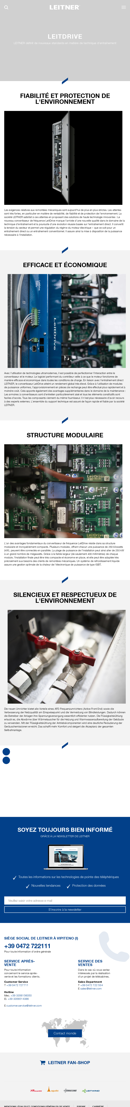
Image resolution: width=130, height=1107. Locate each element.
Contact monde (65, 1033)
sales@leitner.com (91, 988)
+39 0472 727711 (17, 985)
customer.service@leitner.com (23, 1005)
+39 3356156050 (21, 995)
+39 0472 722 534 (91, 985)
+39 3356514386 (18, 998)
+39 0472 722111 (27, 946)
